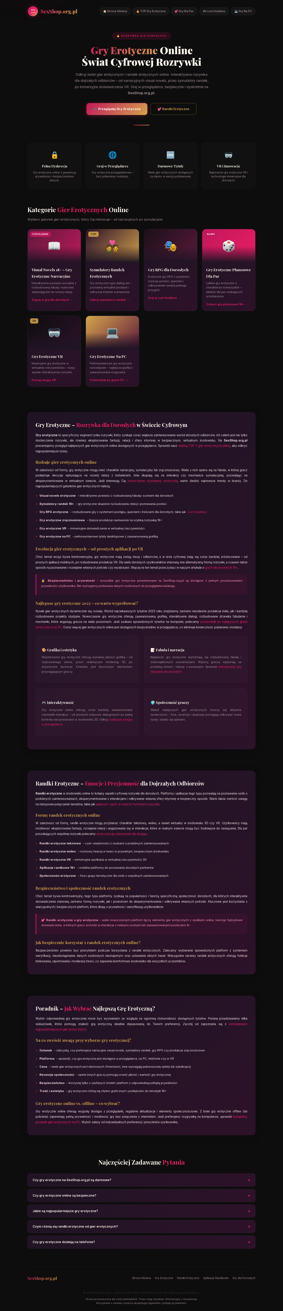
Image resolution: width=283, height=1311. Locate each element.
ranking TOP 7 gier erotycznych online (204, 447)
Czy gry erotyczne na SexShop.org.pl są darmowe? (141, 1181)
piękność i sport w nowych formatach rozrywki (127, 805)
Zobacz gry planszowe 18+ (225, 305)
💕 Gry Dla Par (184, 11)
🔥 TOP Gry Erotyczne (151, 11)
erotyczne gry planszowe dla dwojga (121, 835)
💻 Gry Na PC (243, 11)
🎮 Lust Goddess (214, 11)
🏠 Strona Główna (115, 11)
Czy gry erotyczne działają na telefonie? (141, 1243)
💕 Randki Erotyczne (173, 109)
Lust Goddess (197, 513)
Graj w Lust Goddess (162, 298)
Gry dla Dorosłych (243, 1278)
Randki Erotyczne (188, 1278)
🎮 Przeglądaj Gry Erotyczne (117, 109)
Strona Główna (141, 1278)
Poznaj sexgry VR (44, 381)
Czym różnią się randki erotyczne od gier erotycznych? (141, 1227)
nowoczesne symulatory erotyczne (153, 482)
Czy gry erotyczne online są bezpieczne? (141, 1196)
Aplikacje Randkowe (216, 1278)
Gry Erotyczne (164, 1278)
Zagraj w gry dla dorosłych (50, 300)
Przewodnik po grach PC (107, 381)
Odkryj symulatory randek (108, 300)
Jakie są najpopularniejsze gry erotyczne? (141, 1212)
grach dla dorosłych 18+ (221, 568)
